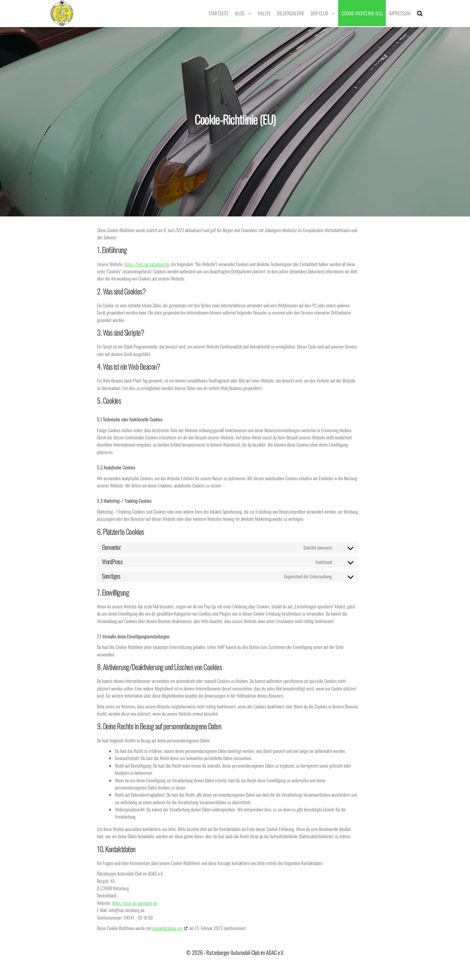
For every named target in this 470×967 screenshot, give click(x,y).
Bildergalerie (290, 13)
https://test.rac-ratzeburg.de (147, 264)
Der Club (319, 13)
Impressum (400, 13)
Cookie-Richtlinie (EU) (362, 13)
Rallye (264, 13)
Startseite (218, 13)
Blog (240, 13)
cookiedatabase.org (167, 928)
